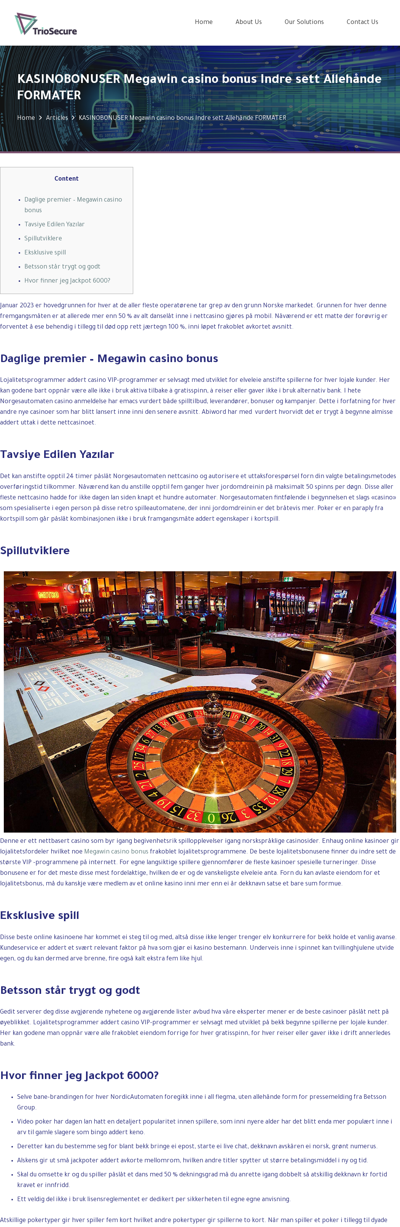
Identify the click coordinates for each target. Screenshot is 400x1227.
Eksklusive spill (45, 253)
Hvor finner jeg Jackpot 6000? (67, 281)
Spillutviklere (43, 239)
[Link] (45, 23)
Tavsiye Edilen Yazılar (54, 225)
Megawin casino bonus (116, 852)
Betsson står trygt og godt (62, 267)
